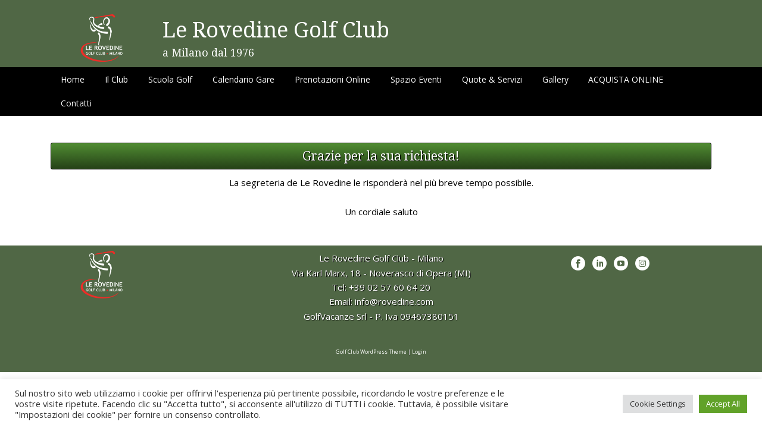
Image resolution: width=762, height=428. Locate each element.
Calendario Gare (243, 79)
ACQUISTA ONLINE (625, 79)
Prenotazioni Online (332, 79)
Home (73, 79)
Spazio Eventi (416, 79)
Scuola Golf (170, 79)
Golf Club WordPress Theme (371, 351)
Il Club (116, 79)
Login (419, 351)
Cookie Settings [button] (658, 403)
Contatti (76, 103)
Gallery (555, 79)
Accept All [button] (723, 403)
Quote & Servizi (492, 79)
